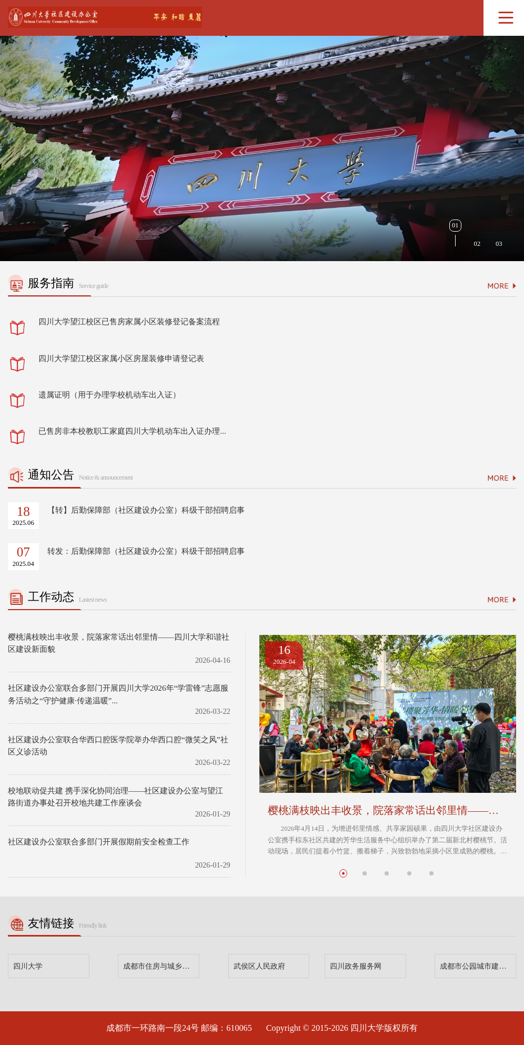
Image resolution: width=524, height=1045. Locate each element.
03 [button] (499, 243)
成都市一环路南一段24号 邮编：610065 (179, 1028)
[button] (343, 873)
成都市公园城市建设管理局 (478, 966)
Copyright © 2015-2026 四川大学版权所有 (342, 1028)
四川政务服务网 (355, 966)
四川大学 (28, 966)
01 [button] (455, 225)
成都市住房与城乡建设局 (161, 966)
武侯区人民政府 (259, 966)
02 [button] (477, 243)
